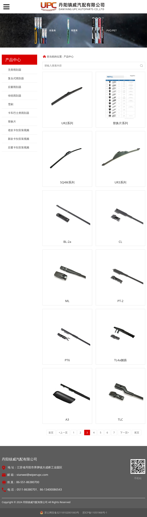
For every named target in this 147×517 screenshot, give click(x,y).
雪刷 (10, 104)
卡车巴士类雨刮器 (18, 113)
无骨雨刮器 (14, 69)
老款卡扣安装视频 (18, 130)
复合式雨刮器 (16, 78)
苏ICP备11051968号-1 (94, 512)
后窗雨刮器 (14, 87)
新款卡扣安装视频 (18, 138)
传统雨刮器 (14, 95)
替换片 (12, 121)
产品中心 (69, 56)
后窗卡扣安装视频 (18, 147)
